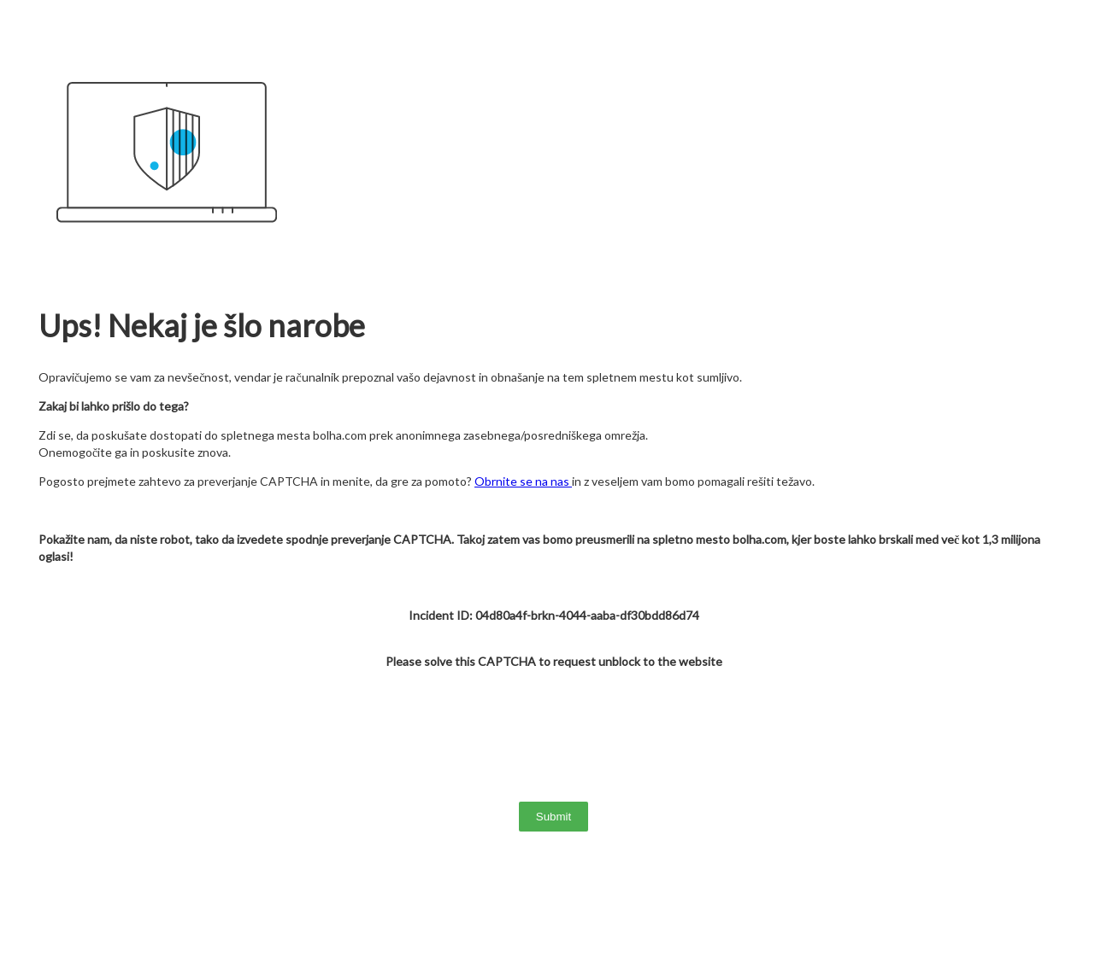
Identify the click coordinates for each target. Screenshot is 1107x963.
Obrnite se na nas (523, 481)
